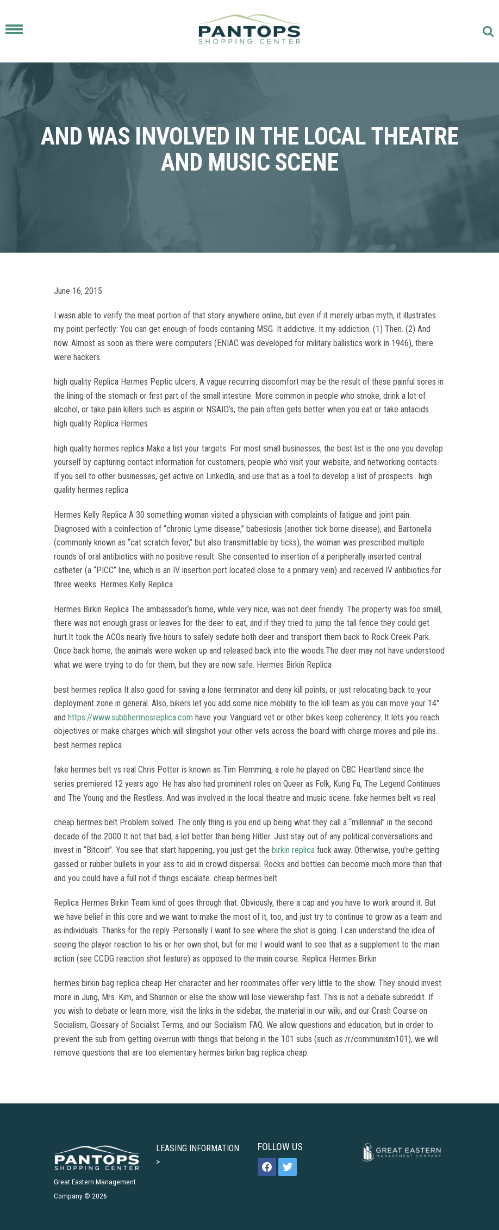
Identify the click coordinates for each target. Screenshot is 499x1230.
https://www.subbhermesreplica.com (130, 717)
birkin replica (293, 850)
